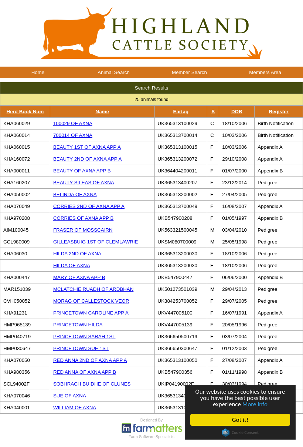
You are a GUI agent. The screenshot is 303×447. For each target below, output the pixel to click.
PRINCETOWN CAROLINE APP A (91, 313)
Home (38, 72)
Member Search (189, 72)
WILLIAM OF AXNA (74, 407)
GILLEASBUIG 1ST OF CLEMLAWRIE (95, 242)
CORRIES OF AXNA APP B (83, 218)
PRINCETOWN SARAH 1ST (84, 336)
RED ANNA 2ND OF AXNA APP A (90, 360)
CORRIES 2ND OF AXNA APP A (89, 206)
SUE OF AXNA (69, 396)
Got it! (240, 420)
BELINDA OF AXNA (75, 194)
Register (278, 111)
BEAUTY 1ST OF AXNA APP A (87, 147)
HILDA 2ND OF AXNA (77, 253)
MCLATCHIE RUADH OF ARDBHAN (93, 289)
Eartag (180, 111)
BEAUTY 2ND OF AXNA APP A (87, 159)
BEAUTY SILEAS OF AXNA (83, 182)
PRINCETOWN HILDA (78, 324)
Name (102, 111)
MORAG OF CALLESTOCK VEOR (91, 301)
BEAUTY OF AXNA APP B (82, 171)
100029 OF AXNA (72, 123)
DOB (236, 111)
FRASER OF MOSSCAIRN (83, 230)
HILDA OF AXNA (71, 265)
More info (255, 404)
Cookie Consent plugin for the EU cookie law (240, 432)
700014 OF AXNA (72, 135)
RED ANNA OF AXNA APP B (84, 372)
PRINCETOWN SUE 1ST (81, 348)
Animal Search (114, 72)
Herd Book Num (25, 111)
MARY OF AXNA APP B (79, 277)
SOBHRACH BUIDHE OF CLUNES (92, 384)
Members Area (265, 72)
